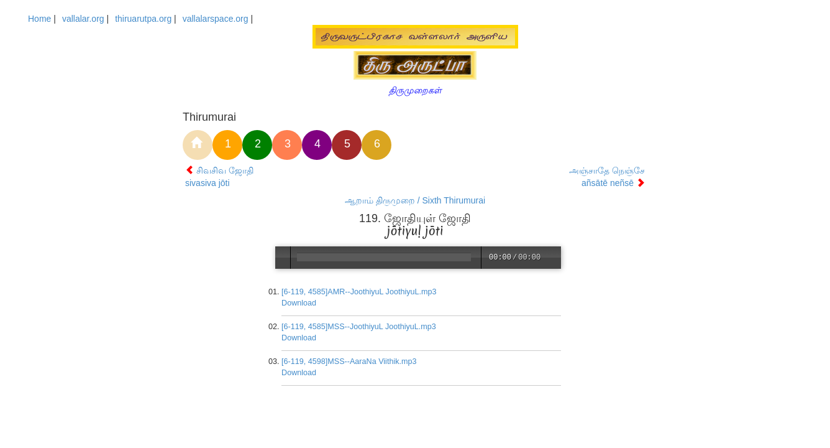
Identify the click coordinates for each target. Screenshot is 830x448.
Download (299, 303)
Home (39, 19)
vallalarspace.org (216, 19)
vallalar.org (83, 19)
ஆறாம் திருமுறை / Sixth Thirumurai (415, 200)
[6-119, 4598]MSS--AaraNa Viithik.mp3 (350, 361)
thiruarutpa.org (143, 19)
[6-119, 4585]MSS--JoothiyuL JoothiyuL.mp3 (359, 326)
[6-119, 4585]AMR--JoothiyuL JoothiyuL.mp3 (360, 291)
